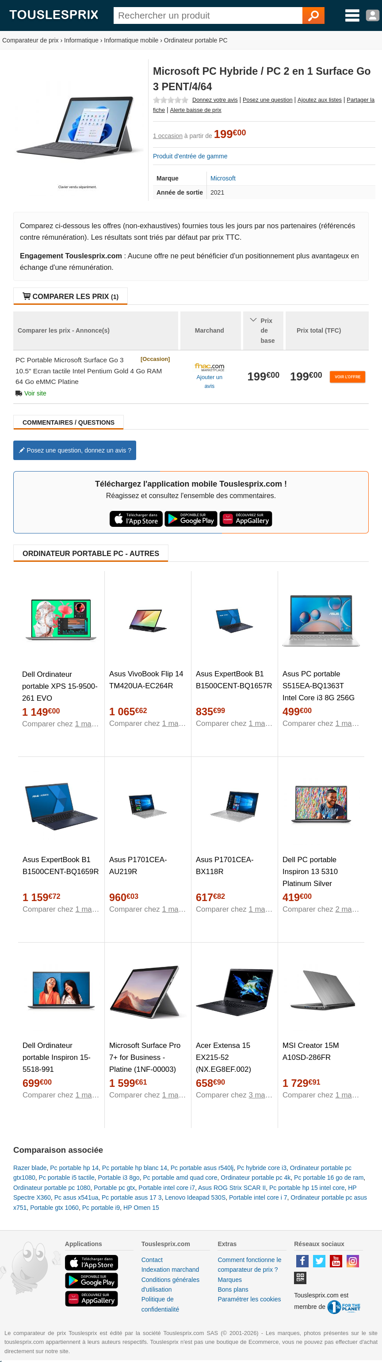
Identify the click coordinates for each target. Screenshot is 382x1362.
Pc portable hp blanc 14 (134, 1167)
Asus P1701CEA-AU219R (138, 866)
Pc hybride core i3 (261, 1167)
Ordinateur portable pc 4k (255, 1177)
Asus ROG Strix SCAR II (232, 1187)
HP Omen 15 (141, 1207)
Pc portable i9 (101, 1207)
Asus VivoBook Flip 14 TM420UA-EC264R (146, 680)
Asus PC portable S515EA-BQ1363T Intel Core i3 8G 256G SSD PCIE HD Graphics (319, 698)
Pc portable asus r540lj (202, 1167)
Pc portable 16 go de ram (328, 1177)
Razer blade (30, 1167)
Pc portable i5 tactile (67, 1177)
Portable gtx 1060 (54, 1207)
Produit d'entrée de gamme (190, 156)
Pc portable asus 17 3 (131, 1197)
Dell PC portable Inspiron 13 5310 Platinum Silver (310, 872)
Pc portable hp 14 (74, 1167)
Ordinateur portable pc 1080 (51, 1187)
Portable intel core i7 (166, 1187)
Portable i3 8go (118, 1177)
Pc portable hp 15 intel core (306, 1187)
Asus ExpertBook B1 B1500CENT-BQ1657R (234, 680)
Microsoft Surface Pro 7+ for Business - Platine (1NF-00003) (144, 1057)
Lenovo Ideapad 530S (195, 1197)
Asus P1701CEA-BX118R (225, 866)
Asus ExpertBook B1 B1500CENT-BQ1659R (61, 866)
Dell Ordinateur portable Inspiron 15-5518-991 (57, 1057)
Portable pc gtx (114, 1187)
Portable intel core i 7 (258, 1197)
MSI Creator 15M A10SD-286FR (311, 1051)
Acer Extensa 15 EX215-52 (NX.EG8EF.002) (223, 1057)
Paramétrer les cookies (249, 1299)
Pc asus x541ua (76, 1197)
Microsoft (223, 178)
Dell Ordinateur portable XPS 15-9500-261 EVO (60, 686)
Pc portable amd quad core (180, 1177)
